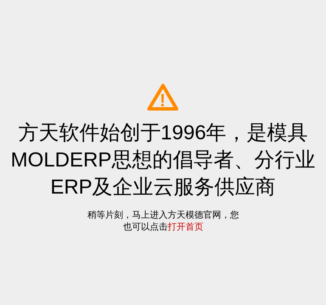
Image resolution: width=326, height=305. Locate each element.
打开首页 (185, 226)
